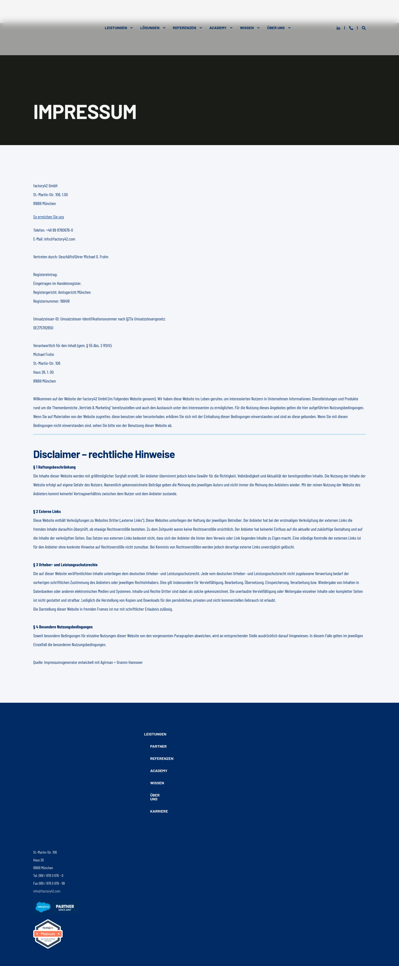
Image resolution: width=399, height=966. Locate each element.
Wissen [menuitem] (247, 11)
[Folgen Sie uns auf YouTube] (68, 907)
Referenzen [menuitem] (184, 11)
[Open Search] (364, 11)
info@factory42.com (46, 826)
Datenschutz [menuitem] (76, 944)
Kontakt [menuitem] (119, 944)
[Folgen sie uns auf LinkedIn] (37, 907)
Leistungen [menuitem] (116, 11)
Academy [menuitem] (218, 11)
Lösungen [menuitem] (149, 11)
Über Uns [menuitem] (276, 11)
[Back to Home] (61, 11)
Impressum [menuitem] (99, 944)
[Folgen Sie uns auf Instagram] (47, 907)
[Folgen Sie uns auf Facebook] (58, 907)
